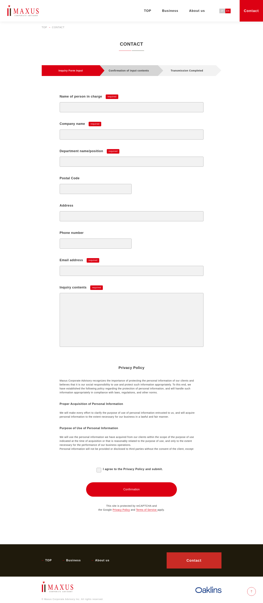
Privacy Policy (121, 509)
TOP (44, 27)
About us (102, 560)
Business (73, 560)
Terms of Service (146, 509)
